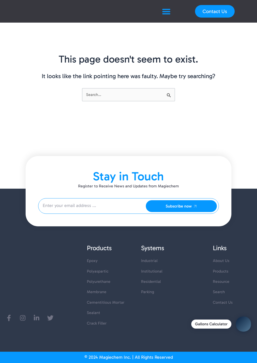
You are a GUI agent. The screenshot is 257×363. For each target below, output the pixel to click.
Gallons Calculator (211, 324)
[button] (166, 11)
